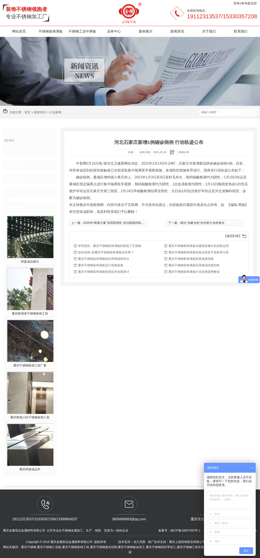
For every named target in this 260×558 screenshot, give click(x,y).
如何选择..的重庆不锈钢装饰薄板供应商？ (106, 252)
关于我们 (209, 31)
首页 (27, 112)
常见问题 (17, 179)
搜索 (249, 112)
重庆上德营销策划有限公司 (187, 542)
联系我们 (241, 31)
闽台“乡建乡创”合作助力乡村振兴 (202, 222)
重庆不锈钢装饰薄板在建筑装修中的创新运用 (198, 246)
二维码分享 (182, 152)
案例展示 (146, 31)
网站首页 (19, 31)
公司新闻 (17, 151)
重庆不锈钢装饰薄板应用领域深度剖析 (194, 265)
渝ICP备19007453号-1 (185, 530)
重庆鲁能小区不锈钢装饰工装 (30, 417)
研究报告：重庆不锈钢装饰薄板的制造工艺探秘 (109, 246)
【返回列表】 (233, 236)
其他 (13, 192)
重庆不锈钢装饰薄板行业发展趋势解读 (194, 271)
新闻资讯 (177, 31)
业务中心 (114, 31)
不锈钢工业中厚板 (82, 31)
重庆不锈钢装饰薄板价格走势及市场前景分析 (198, 252)
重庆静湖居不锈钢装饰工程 (30, 313)
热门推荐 (17, 206)
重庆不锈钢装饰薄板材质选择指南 (191, 258)
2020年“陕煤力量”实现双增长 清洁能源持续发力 (115, 222)
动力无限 (139, 542)
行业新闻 (55, 112)
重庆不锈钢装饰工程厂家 (30, 365)
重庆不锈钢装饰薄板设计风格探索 (100, 265)
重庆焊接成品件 (29, 469)
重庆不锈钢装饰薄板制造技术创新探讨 (103, 271)
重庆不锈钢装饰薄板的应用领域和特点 (103, 258)
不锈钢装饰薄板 (51, 31)
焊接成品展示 (30, 261)
